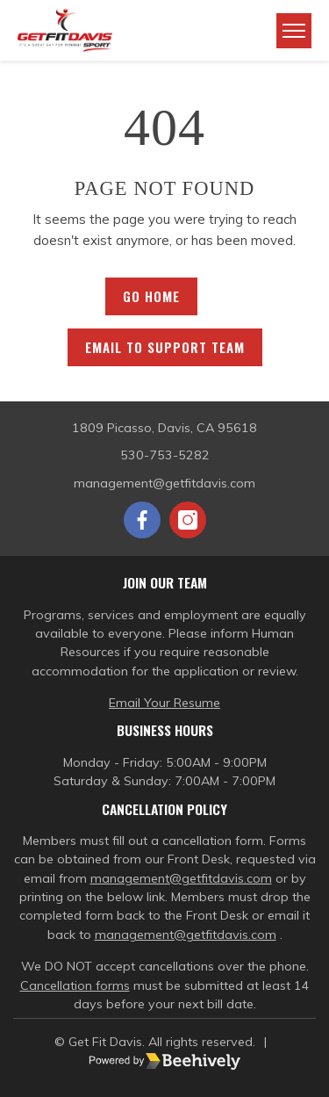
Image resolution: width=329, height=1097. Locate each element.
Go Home (151, 296)
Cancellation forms (75, 985)
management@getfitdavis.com (181, 878)
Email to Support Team (165, 347)
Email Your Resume (164, 703)
